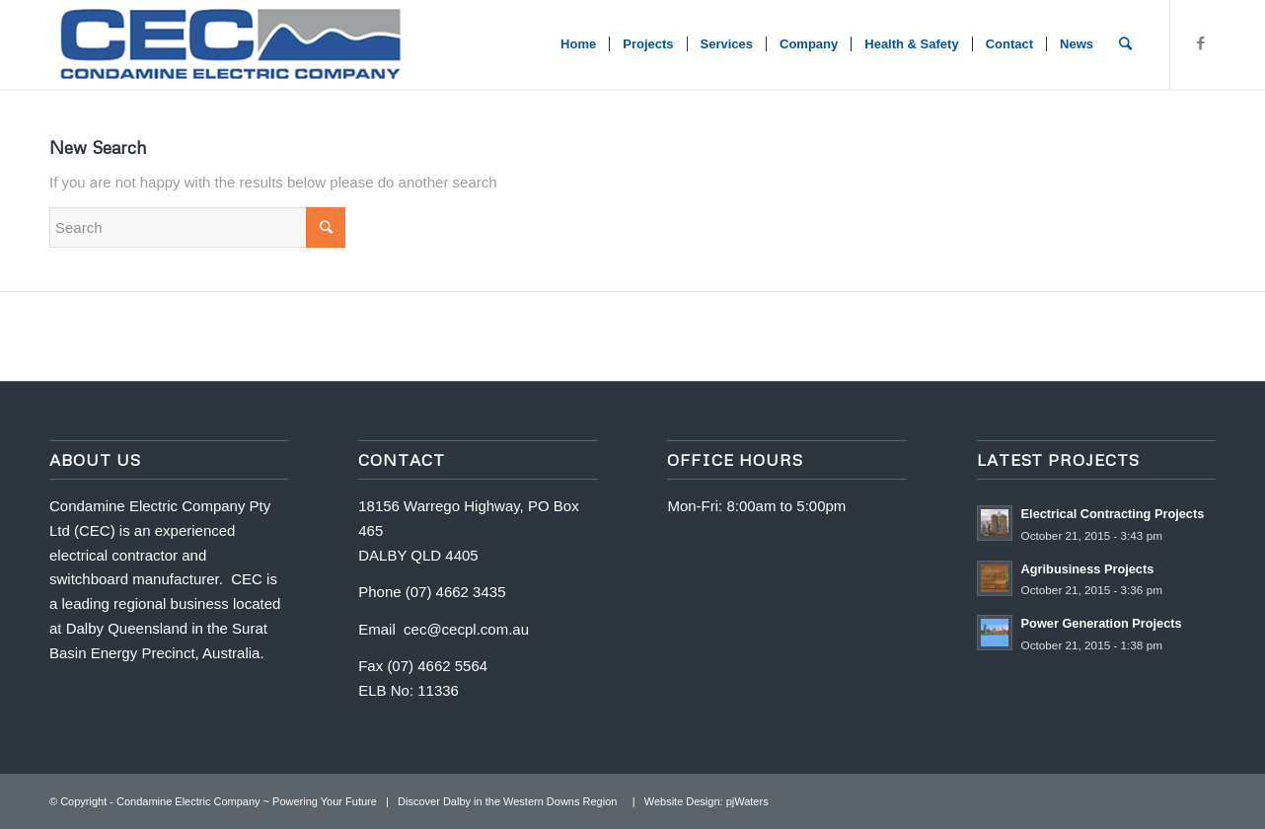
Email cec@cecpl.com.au (443, 629)
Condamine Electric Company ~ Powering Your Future (246, 801)
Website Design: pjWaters (706, 801)
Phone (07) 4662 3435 (431, 591)
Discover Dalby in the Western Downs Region (510, 801)
